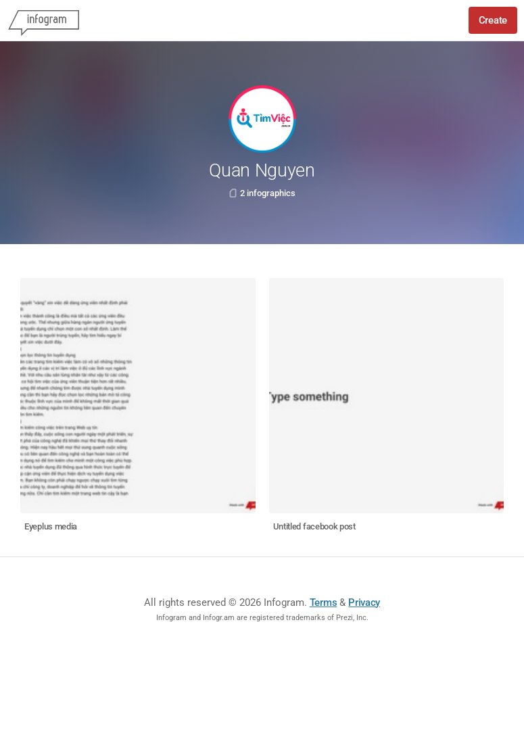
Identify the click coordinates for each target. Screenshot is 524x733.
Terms (323, 602)
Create (493, 20)
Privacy (364, 602)
